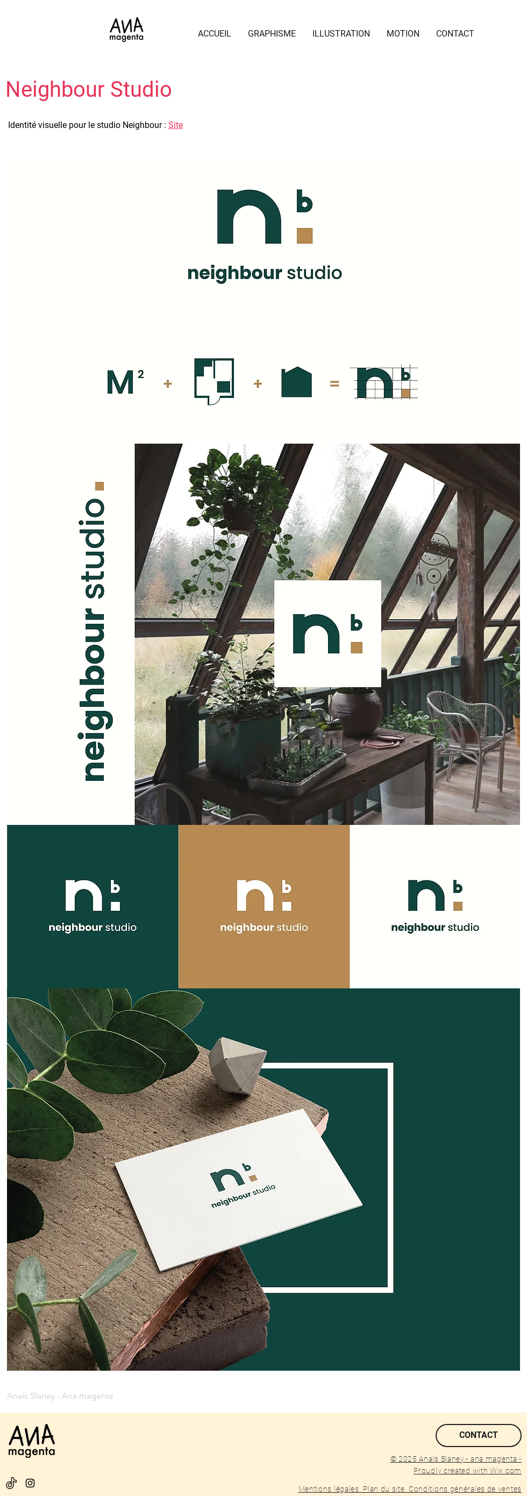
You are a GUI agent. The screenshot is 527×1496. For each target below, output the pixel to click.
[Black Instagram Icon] (30, 1483)
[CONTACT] (479, 1435)
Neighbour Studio (88, 89)
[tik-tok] (11, 1483)
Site (175, 125)
